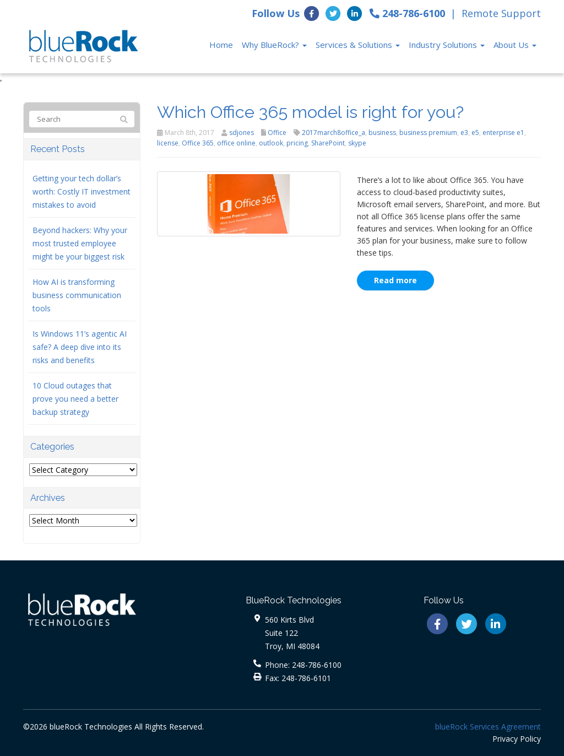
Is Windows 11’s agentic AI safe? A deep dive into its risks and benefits (79, 346)
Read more (395, 280)
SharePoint (328, 143)
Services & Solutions (358, 44)
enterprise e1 (503, 132)
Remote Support (501, 13)
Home (221, 44)
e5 (475, 132)
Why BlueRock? (274, 44)
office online (236, 143)
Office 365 (198, 143)
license (167, 143)
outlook (271, 143)
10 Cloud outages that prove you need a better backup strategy (75, 398)
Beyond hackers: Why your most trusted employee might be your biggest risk (79, 243)
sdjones (241, 132)
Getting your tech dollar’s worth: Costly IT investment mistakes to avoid (81, 191)
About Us (515, 44)
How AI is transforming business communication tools (76, 295)
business (382, 132)
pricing (297, 143)
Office (277, 132)
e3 (464, 132)
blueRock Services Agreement (488, 726)
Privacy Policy (516, 738)
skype (357, 143)
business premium (428, 132)
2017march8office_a (333, 132)
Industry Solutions (447, 44)
